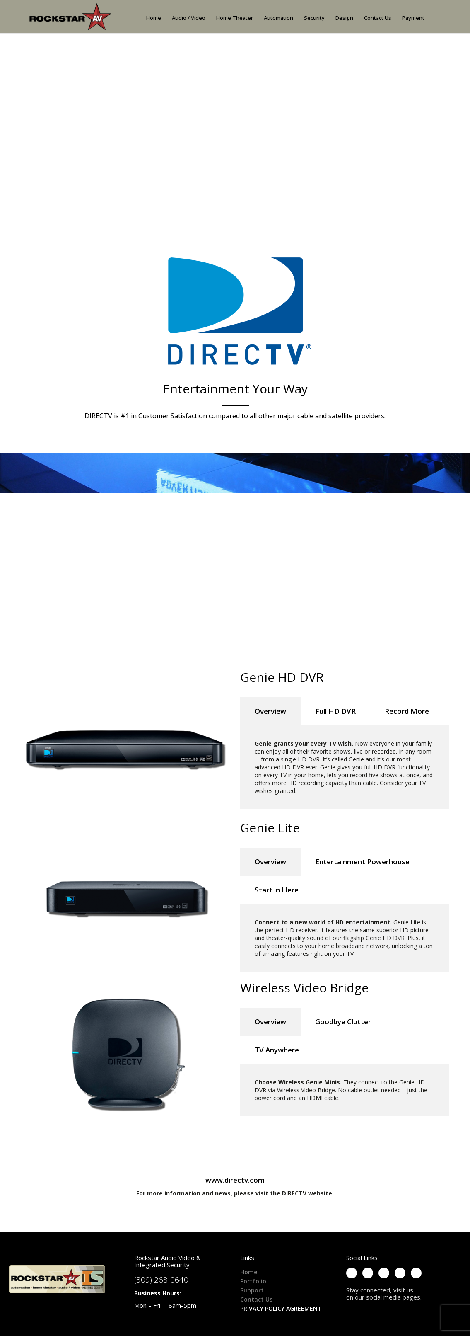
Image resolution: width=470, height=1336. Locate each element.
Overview (270, 711)
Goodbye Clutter (343, 1021)
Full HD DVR (335, 711)
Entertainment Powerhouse (362, 861)
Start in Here (277, 890)
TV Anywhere (277, 1050)
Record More (407, 711)
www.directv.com (235, 1180)
